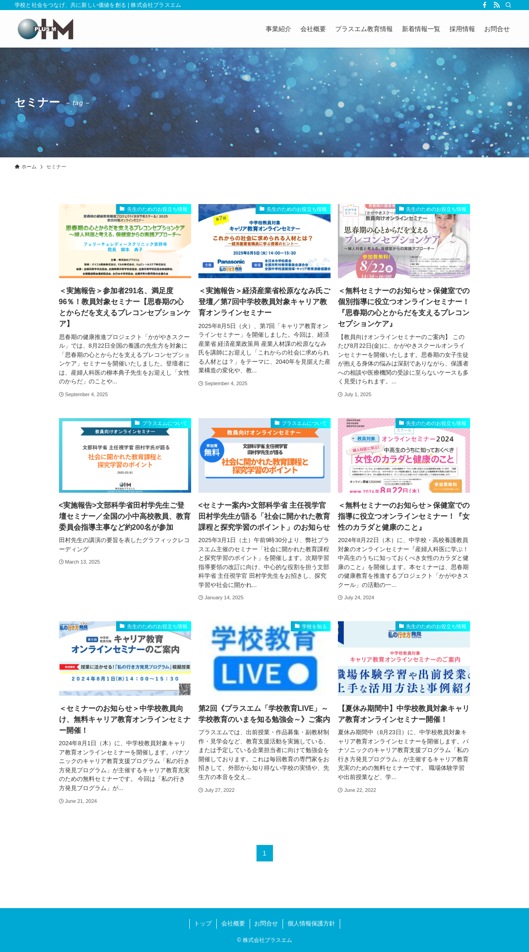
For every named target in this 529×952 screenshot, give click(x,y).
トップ (203, 923)
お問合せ (266, 923)
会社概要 (233, 923)
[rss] (496, 5)
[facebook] (485, 5)
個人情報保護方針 (311, 923)
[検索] (508, 5)
